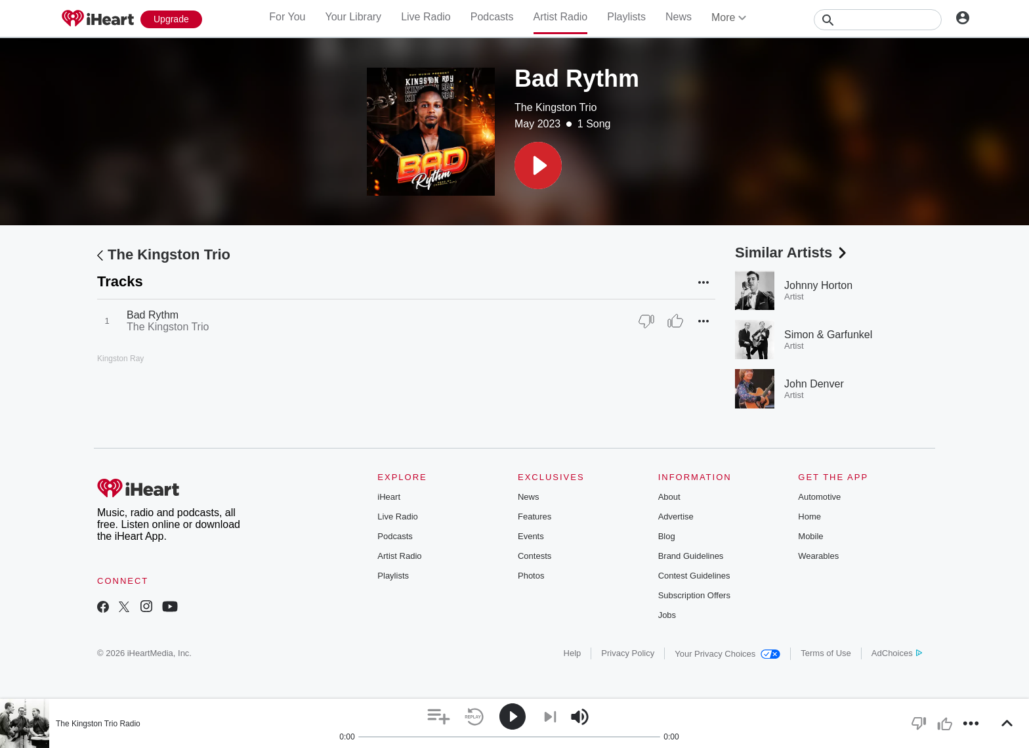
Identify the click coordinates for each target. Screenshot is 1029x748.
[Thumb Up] (675, 321)
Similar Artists (792, 252)
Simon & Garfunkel (828, 334)
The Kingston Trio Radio (98, 723)
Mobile (810, 536)
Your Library (353, 16)
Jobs (667, 615)
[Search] (878, 19)
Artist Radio (561, 16)
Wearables (818, 556)
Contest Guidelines (694, 576)
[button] (538, 165)
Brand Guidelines (691, 556)
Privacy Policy (627, 653)
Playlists (626, 16)
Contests (534, 556)
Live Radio (426, 16)
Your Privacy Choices (727, 654)
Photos (531, 576)
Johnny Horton (818, 285)
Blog (666, 536)
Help (572, 653)
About (669, 497)
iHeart (388, 497)
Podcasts (492, 16)
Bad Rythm (152, 314)
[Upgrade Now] (171, 19)
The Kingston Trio (555, 107)
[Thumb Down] (646, 321)
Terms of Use (826, 653)
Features (534, 516)
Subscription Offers (694, 595)
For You (287, 16)
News (678, 16)
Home (809, 516)
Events (531, 536)
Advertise (676, 516)
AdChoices (897, 653)
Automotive (819, 497)
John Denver (814, 383)
